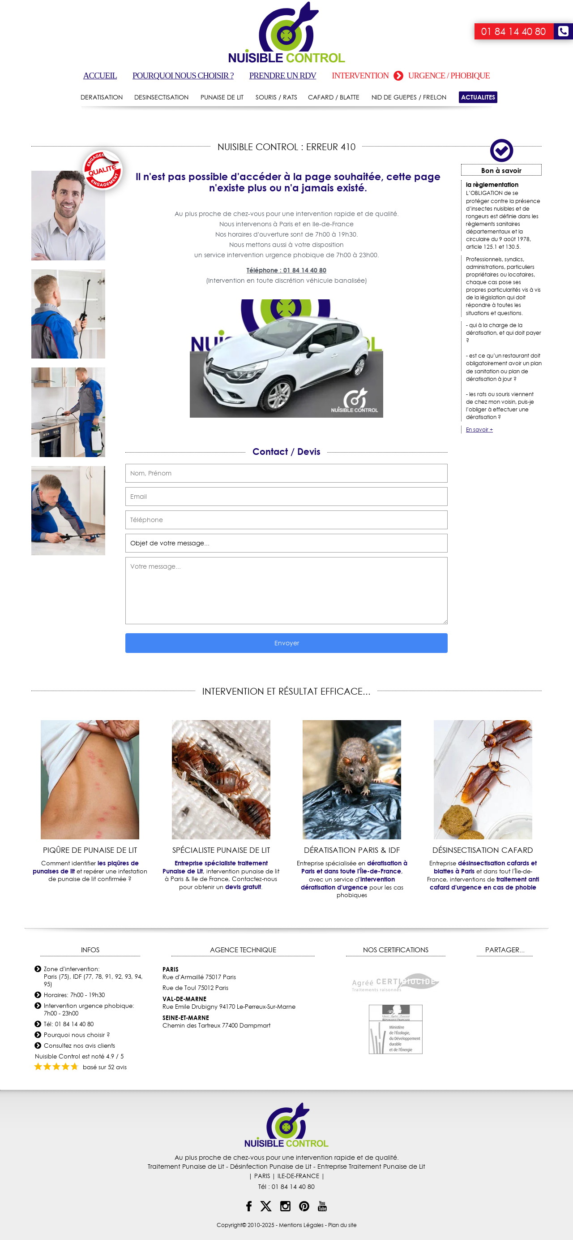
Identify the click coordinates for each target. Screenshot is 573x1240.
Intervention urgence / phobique (411, 75)
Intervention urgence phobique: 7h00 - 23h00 (89, 1009)
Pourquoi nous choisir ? (183, 75)
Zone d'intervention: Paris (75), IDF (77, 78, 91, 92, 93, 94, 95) (93, 976)
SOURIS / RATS (276, 97)
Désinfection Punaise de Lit (271, 1166)
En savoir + (479, 429)
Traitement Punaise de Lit (186, 1166)
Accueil (100, 75)
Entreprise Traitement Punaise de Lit (371, 1166)
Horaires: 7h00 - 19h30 (74, 995)
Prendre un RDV (282, 75)
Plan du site (342, 1225)
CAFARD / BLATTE (333, 97)
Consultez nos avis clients (79, 1045)
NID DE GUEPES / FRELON (409, 97)
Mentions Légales (301, 1225)
